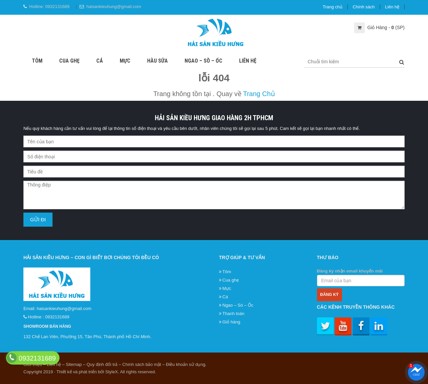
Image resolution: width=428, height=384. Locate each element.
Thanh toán (233, 313)
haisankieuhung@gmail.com (113, 6)
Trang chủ (332, 6)
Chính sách (364, 6)
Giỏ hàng (231, 321)
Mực (125, 61)
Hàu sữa (157, 61)
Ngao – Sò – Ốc (203, 61)
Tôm (37, 61)
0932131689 (57, 6)
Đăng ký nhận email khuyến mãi (361, 277)
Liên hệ (392, 6)
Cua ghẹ (69, 61)
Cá (99, 61)
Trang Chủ (259, 93)
